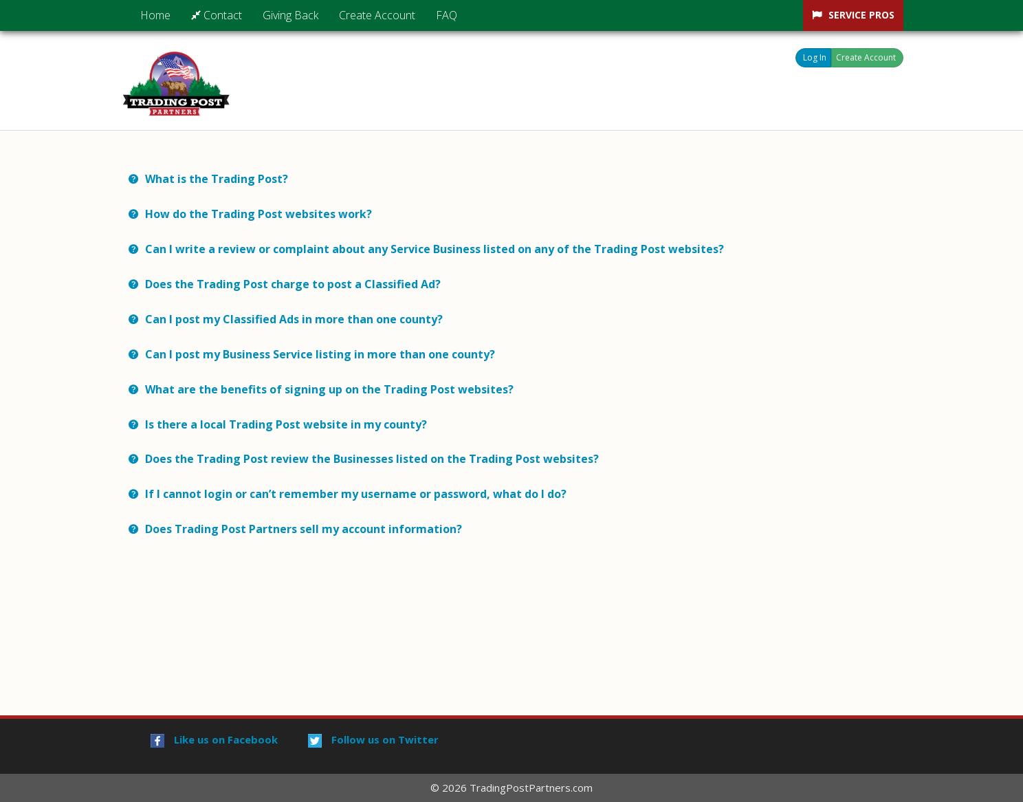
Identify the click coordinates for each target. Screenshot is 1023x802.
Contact (216, 15)
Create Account (377, 15)
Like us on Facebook (214, 739)
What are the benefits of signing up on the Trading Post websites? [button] (329, 389)
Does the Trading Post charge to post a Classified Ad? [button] (293, 284)
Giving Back (290, 15)
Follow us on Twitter (373, 739)
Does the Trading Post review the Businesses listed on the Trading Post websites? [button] (372, 458)
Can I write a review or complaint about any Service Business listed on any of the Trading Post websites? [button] (434, 249)
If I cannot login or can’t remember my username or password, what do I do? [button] (355, 493)
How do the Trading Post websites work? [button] (258, 213)
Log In (814, 57)
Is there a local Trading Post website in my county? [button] (286, 424)
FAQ (446, 15)
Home (155, 15)
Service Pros (861, 14)
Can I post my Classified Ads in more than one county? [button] (294, 319)
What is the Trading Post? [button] (216, 178)
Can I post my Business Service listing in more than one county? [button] (320, 354)
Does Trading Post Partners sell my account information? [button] (305, 529)
